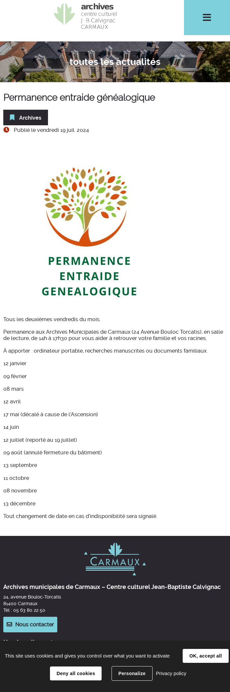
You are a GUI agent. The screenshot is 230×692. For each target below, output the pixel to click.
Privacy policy (171, 673)
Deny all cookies (76, 673)
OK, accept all (205, 656)
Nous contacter (34, 624)
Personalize (132, 673)
